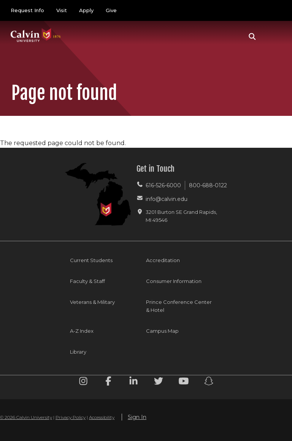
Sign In (137, 417)
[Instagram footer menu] (83, 382)
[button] (252, 36)
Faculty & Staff (87, 281)
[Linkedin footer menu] (133, 382)
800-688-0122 (208, 185)
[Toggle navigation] (272, 36)
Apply (86, 10)
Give (111, 10)
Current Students (91, 260)
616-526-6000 (163, 185)
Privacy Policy (71, 417)
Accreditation (163, 260)
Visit (61, 10)
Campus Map (162, 331)
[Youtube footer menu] (183, 382)
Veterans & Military (92, 302)
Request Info (27, 10)
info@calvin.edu (166, 199)
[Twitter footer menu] (158, 382)
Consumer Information (174, 281)
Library (78, 352)
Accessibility (101, 417)
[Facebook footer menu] (108, 382)
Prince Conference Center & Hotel (179, 306)
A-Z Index (82, 331)
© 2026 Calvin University (26, 417)
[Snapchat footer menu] (208, 382)
